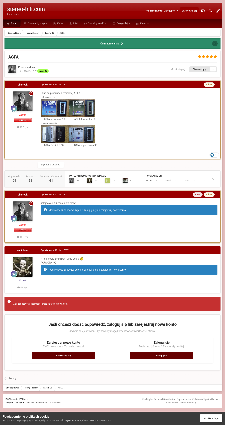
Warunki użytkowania (67, 420)
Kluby (60, 23)
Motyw (20, 402)
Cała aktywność (96, 23)
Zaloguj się (161, 355)
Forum (13, 23)
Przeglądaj (122, 23)
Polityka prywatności (37, 402)
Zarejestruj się (189, 10)
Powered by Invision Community (181, 402)
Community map (36, 23)
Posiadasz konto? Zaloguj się (161, 10)
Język (9, 402)
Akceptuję (211, 418)
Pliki (75, 23)
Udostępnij (178, 69)
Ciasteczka (55, 402)
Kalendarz (145, 23)
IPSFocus (23, 399)
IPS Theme (10, 399)
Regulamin (83, 420)
